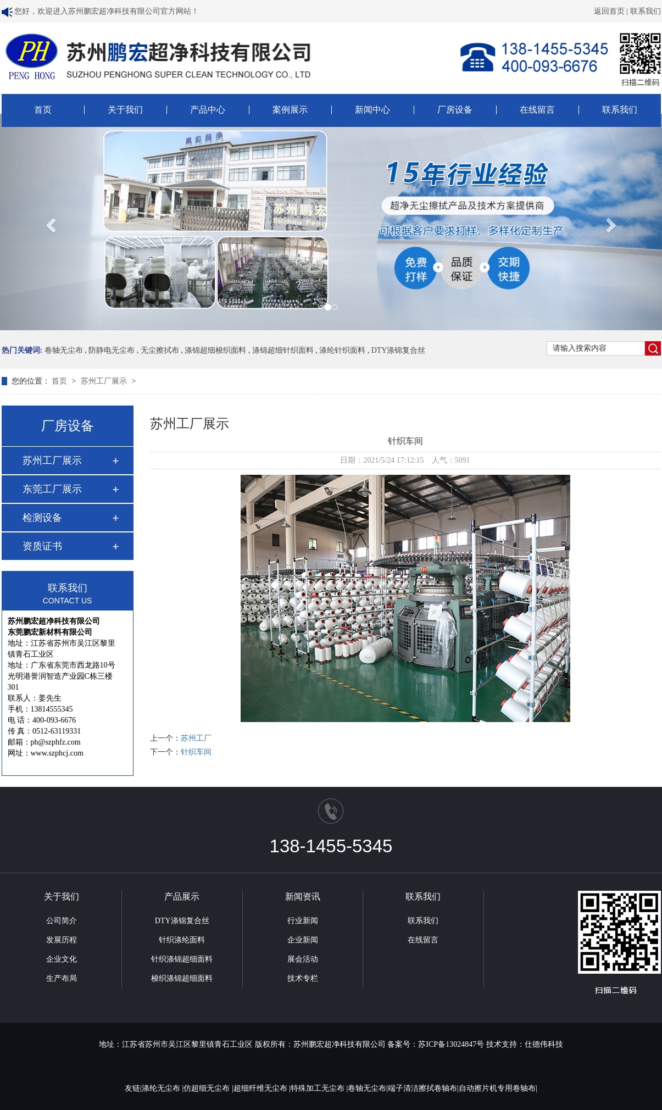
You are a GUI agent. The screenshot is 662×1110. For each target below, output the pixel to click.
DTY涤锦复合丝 (398, 350)
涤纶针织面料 (342, 350)
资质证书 (42, 546)
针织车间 (196, 752)
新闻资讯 (302, 896)
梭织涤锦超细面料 (182, 978)
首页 (43, 110)
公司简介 (61, 921)
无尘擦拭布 (160, 350)
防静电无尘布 (111, 350)
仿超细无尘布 (207, 1088)
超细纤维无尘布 (261, 1088)
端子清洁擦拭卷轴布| (423, 1088)
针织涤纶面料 (182, 940)
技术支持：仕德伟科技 (524, 1044)
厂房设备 (454, 110)
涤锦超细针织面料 (283, 350)
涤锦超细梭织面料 (215, 350)
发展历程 (61, 940)
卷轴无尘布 (63, 350)
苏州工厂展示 (105, 381)
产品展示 (181, 896)
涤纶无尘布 (162, 1088)
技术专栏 (302, 978)
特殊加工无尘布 (319, 1088)
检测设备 (42, 517)
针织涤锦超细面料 (182, 959)
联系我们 (645, 11)
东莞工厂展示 (52, 489)
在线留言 (537, 110)
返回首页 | (612, 11)
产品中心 (207, 110)
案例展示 (290, 110)
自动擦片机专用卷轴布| (498, 1088)
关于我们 (125, 110)
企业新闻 (302, 940)
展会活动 (302, 959)
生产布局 (61, 978)
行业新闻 (302, 921)
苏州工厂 (196, 738)
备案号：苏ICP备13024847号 (435, 1044)
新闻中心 (372, 110)
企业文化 (61, 959)
